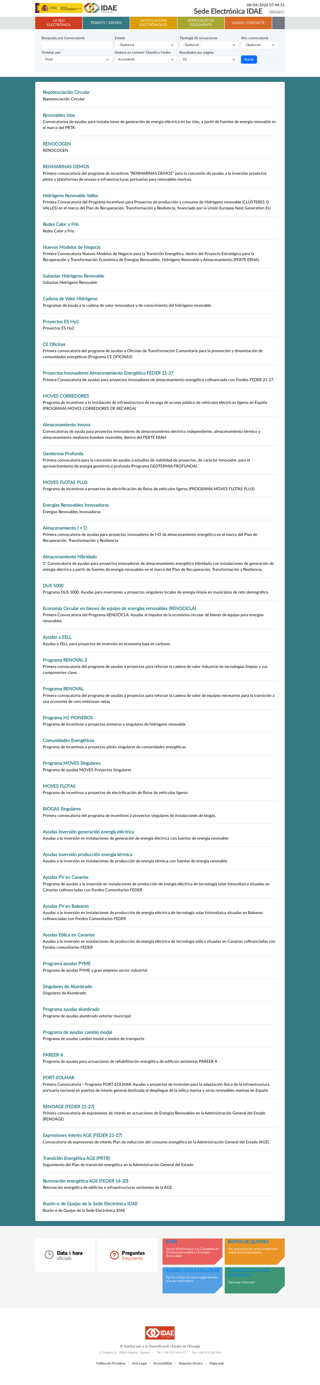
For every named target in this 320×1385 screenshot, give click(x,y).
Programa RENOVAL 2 (65, 660)
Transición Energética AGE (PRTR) (76, 1158)
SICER (171, 1242)
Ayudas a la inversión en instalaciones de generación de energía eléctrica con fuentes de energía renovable (135, 838)
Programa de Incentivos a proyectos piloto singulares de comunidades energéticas (114, 747)
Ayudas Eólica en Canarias (68, 935)
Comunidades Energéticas (68, 741)
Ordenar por (51, 52)
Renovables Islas (59, 115)
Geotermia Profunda (63, 454)
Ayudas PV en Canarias (65, 877)
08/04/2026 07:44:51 (266, 5)
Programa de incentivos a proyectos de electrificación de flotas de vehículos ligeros (115, 793)
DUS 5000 (53, 586)
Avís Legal (139, 1363)
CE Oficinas (54, 344)
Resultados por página (197, 52)
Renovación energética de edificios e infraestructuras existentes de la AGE (107, 1188)
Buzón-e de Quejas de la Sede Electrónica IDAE (90, 1204)
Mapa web (216, 1363)
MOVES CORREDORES (66, 396)
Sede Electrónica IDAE (228, 11)
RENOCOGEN (57, 144)
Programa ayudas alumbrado (71, 1009)
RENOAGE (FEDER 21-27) (68, 1107)
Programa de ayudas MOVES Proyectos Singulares (87, 770)
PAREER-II (53, 1055)
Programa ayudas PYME (66, 964)
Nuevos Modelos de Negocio (71, 247)
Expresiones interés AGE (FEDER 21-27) (82, 1135)
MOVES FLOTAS (59, 786)
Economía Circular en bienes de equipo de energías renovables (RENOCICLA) (119, 609)
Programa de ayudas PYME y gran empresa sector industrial (95, 970)
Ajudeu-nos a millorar (192, 1271)
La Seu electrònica (58, 23)
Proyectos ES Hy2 (60, 322)
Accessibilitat (162, 1363)
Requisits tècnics (190, 1363)
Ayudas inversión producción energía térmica (87, 855)
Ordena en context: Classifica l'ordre (142, 52)
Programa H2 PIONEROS (68, 718)
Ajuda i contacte (248, 23)
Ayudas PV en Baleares (66, 906)
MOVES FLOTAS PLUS (65, 482)
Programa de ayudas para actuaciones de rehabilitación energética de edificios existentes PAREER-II (130, 1062)
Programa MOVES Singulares (71, 763)
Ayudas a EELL (57, 637)
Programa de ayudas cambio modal (77, 1032)
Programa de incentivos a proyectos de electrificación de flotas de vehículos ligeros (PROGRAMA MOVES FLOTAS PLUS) (148, 489)
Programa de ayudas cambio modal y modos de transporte (93, 1039)
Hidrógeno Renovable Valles (70, 196)
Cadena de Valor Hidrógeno (70, 299)
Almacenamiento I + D (65, 528)
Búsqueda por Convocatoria (63, 38)
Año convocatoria (254, 38)
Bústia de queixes (248, 1242)
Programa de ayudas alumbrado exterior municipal (87, 1016)
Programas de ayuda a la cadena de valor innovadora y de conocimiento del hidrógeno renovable (127, 306)
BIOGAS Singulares (62, 809)
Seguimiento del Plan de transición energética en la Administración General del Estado (118, 1165)
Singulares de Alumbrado (67, 987)
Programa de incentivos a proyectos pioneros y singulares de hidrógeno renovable (114, 724)
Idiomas (276, 11)
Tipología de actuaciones (198, 38)
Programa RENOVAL (63, 689)
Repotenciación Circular (66, 92)
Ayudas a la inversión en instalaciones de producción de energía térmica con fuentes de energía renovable (135, 861)
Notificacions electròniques (154, 23)
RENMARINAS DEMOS (66, 167)
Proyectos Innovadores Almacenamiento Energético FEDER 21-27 (108, 373)
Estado (120, 38)
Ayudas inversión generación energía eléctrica (88, 832)
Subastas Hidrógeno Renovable (73, 276)
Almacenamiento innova (66, 425)
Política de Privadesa (110, 1363)
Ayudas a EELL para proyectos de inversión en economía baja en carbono (106, 644)
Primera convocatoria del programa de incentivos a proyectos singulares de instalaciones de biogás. (129, 816)
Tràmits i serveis (106, 23)
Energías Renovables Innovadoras (76, 505)
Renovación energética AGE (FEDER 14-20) (85, 1181)
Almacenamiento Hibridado (70, 557)
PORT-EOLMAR (58, 1078)
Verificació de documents (201, 23)
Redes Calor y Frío (61, 224)
